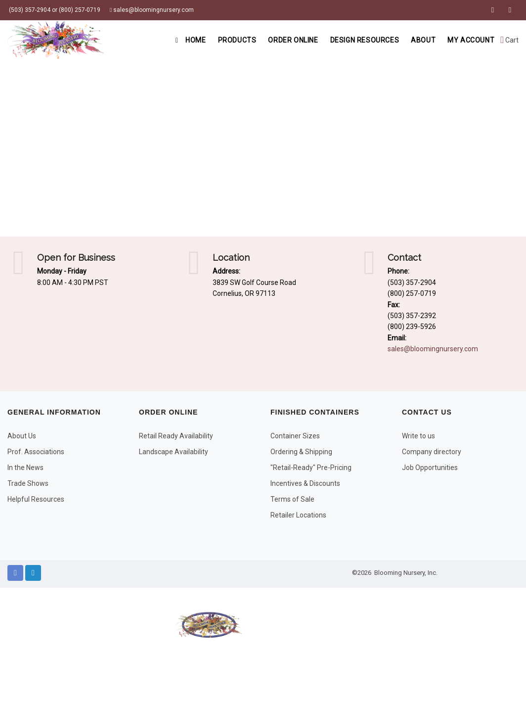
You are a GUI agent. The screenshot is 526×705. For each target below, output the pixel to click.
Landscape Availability (173, 452)
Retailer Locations (298, 515)
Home (190, 40)
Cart (509, 40)
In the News (25, 467)
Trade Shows (27, 483)
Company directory (431, 452)
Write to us (418, 436)
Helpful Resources (35, 499)
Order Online (293, 40)
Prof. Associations (35, 452)
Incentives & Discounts (305, 483)
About (423, 40)
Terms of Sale (292, 499)
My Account (470, 40)
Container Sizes (295, 436)
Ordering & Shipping (301, 452)
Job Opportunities (430, 467)
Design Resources (364, 40)
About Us (21, 436)
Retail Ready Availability (176, 436)
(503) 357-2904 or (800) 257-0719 (53, 9)
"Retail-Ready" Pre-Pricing (310, 467)
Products (237, 40)
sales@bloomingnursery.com (152, 9)
